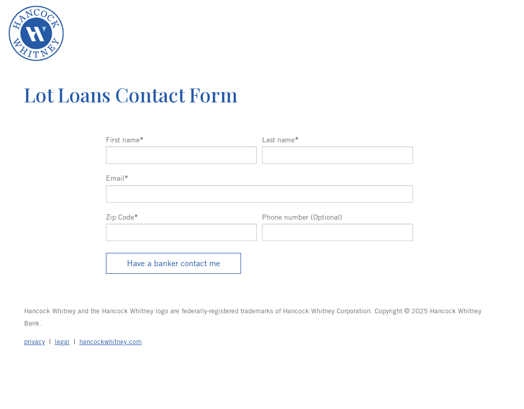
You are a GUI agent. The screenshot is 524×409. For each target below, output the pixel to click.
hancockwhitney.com (110, 341)
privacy (34, 341)
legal (62, 341)
